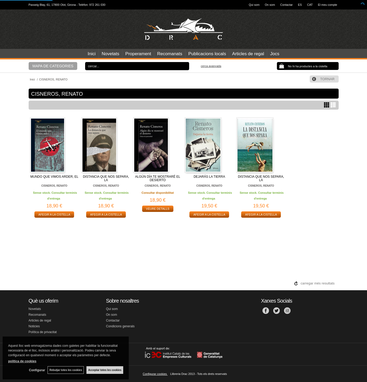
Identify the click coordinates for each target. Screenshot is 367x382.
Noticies (34, 326)
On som (270, 4)
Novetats (110, 53)
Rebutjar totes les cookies (65, 370)
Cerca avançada (211, 66)
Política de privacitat (43, 332)
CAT (310, 4)
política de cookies (22, 361)
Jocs (274, 53)
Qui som (254, 4)
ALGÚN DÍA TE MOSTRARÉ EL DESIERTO (157, 178)
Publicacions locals (207, 53)
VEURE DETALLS (157, 208)
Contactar (286, 4)
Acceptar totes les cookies (104, 370)
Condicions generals (120, 326)
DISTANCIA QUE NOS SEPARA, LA (106, 178)
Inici (92, 53)
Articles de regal (248, 53)
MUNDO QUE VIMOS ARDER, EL (54, 177)
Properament (138, 53)
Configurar (37, 370)
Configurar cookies (155, 373)
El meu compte (327, 4)
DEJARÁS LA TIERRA (209, 177)
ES (300, 4)
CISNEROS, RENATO (54, 185)
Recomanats (169, 53)
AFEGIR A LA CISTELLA (54, 214)
